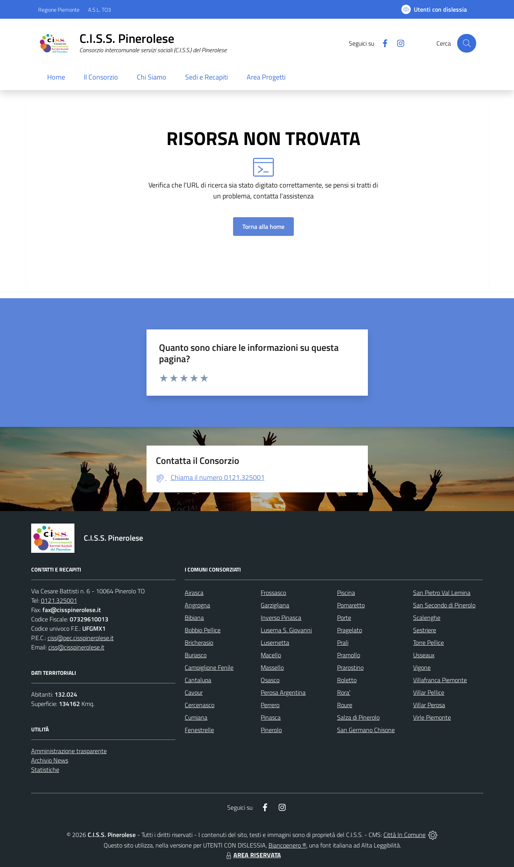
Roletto (347, 680)
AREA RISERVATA (252, 855)
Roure (344, 705)
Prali (342, 642)
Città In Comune (404, 834)
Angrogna (197, 605)
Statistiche (45, 769)
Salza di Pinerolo (358, 717)
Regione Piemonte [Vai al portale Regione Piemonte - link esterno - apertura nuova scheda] (58, 9)
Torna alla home (263, 226)
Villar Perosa (429, 705)
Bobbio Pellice (203, 630)
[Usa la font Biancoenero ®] (434, 9)
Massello (272, 667)
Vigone (422, 667)
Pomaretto (351, 605)
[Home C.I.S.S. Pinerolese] (132, 43)
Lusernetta (275, 642)
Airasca (194, 592)
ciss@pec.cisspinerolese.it (81, 637)
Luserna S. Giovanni (286, 630)
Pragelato (349, 630)
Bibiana (194, 617)
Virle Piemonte (432, 717)
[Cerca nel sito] (466, 43)
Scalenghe (426, 617)
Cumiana (196, 717)
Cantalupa (198, 680)
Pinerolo (271, 729)
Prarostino (350, 667)
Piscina (346, 592)
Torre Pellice (428, 642)
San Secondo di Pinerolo (444, 605)
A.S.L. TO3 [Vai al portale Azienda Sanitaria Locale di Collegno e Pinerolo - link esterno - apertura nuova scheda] (99, 9)
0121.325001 (59, 600)
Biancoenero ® (287, 845)
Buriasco (196, 655)
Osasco (270, 680)
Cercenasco (199, 705)
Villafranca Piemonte (440, 680)
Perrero (270, 705)
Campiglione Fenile (209, 667)
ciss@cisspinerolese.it (76, 647)
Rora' (343, 692)
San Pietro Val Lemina (441, 592)
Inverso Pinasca (281, 617)
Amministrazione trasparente (69, 751)
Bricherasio (199, 642)
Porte (344, 617)
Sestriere (424, 630)
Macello (271, 655)
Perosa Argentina (283, 692)
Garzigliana (275, 605)
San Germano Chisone (366, 729)
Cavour (194, 692)
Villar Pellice (428, 692)
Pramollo (348, 655)
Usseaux (424, 655)
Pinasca (271, 717)
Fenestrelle (199, 729)
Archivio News (49, 760)
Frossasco (273, 592)
